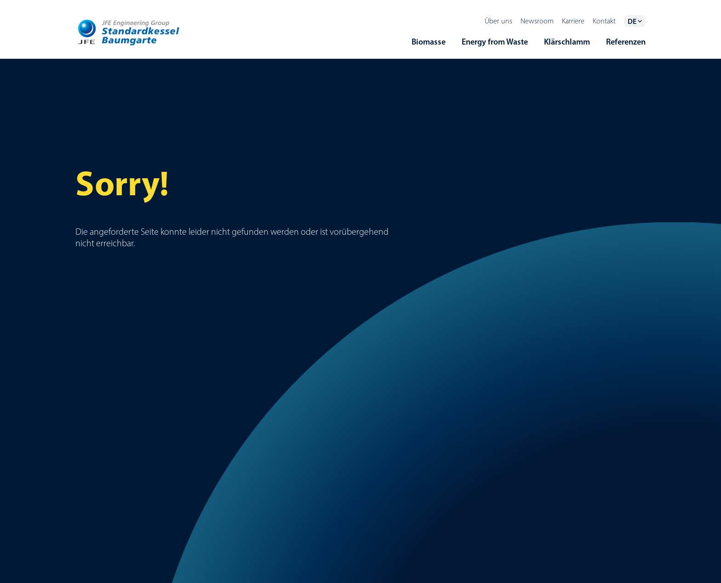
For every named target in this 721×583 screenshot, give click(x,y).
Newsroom (537, 21)
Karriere (573, 21)
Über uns (498, 21)
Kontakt (604, 21)
